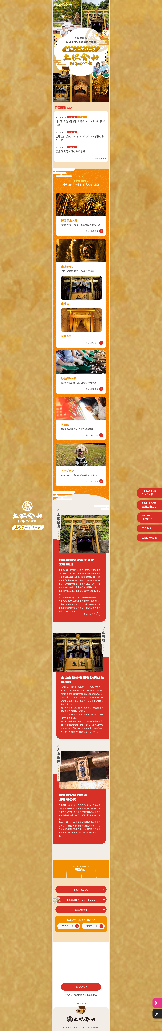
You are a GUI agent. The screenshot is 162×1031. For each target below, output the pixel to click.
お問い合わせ (149, 537)
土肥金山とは (149, 505)
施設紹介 (147, 517)
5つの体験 (149, 493)
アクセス (147, 528)
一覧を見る (100, 158)
